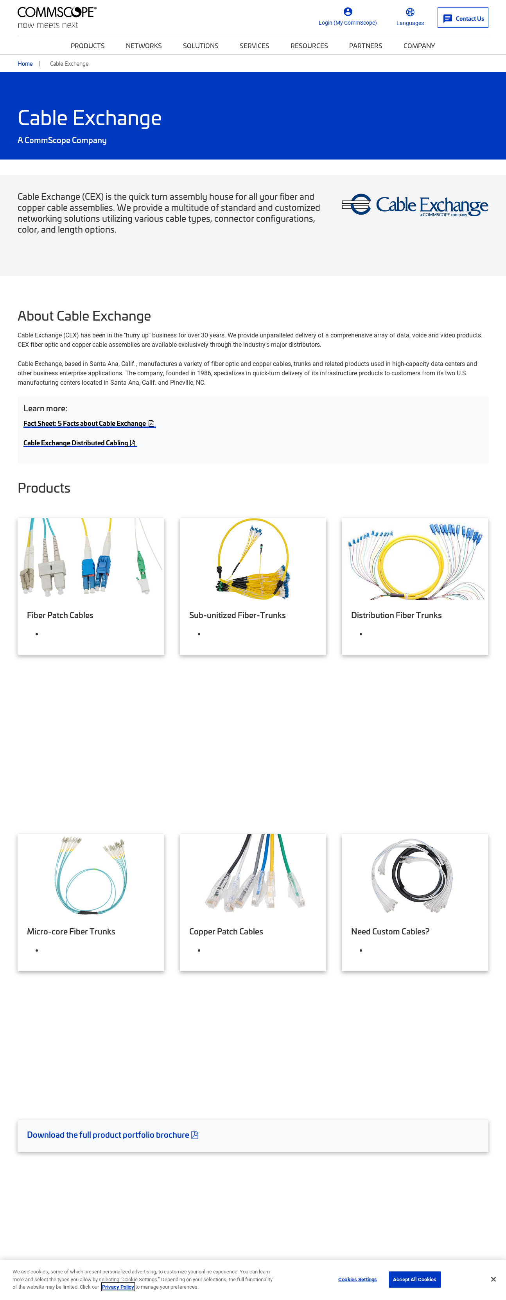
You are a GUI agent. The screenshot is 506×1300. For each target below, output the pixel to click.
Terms (413, 1257)
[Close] (493, 1279)
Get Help (37, 1115)
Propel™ (395, 1168)
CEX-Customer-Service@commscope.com (77, 960)
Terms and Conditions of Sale (59, 979)
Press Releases (161, 1183)
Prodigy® (397, 1153)
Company (419, 45)
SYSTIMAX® (401, 1138)
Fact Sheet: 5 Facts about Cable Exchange (85, 422)
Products (88, 45)
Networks (144, 45)
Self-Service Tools (44, 1168)
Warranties (33, 1017)
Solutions (201, 45)
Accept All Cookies (414, 1279)
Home (25, 63)
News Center (280, 1183)
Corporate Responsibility (175, 1153)
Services (254, 45)
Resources (309, 45)
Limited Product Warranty (54, 998)
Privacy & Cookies (299, 1257)
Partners (365, 45)
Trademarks (445, 1257)
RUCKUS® (398, 1183)
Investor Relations (166, 1168)
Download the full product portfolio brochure (114, 861)
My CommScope (285, 1138)
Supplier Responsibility (217, 1257)
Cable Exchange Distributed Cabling (80, 442)
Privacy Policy (118, 1286)
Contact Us (34, 1138)
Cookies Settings (357, 1279)
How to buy (35, 1153)
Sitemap (478, 1257)
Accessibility (165, 1257)
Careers (150, 1138)
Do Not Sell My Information (363, 1257)
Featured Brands (420, 1115)
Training (273, 1168)
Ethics (261, 1257)
